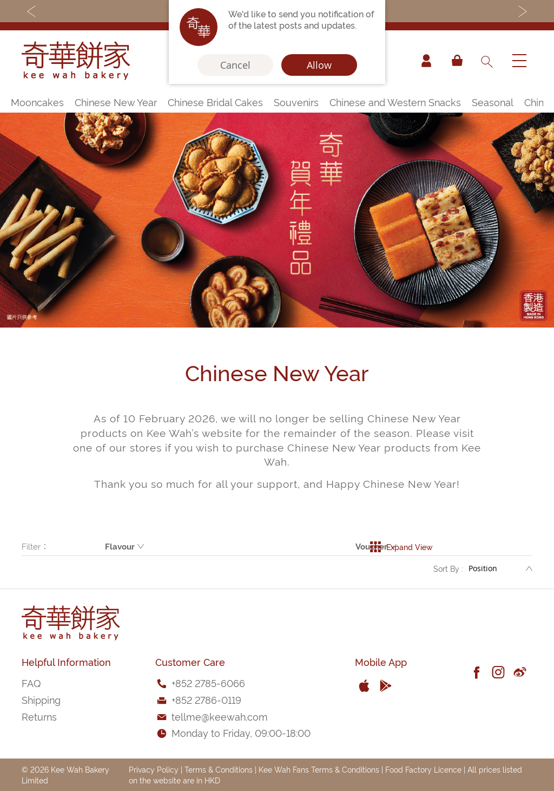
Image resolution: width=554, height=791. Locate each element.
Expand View (401, 546)
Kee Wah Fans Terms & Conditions (319, 769)
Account (426, 61)
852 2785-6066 (210, 682)
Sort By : (448, 569)
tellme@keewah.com (220, 716)
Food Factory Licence (423, 769)
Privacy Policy (154, 769)
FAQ (31, 682)
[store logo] (76, 60)
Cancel (235, 64)
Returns (39, 716)
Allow (319, 64)
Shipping (41, 699)
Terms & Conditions (218, 769)
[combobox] (486, 60)
